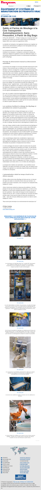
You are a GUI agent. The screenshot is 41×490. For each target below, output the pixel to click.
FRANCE (4, 457)
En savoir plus (20, 231)
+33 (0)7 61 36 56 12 (25, 457)
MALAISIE (4, 472)
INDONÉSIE (5, 471)
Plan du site (16, 482)
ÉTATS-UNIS (5, 464)
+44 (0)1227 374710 (25, 459)
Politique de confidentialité (26, 482)
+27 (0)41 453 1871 (25, 466)
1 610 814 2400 (24, 464)
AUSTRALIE (5, 467)
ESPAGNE (4, 461)
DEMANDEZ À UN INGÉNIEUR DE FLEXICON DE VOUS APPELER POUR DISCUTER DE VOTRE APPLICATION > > (20, 217)
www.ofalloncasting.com (9, 209)
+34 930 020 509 (24, 461)
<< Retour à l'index (5, 14)
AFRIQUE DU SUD (6, 466)
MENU (36, 2)
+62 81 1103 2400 (24, 471)
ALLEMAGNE (5, 462)
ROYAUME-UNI (6, 459)
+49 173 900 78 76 (24, 462)
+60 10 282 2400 (24, 472)
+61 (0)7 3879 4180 (25, 467)
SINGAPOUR (5, 469)
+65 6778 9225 (23, 469)
